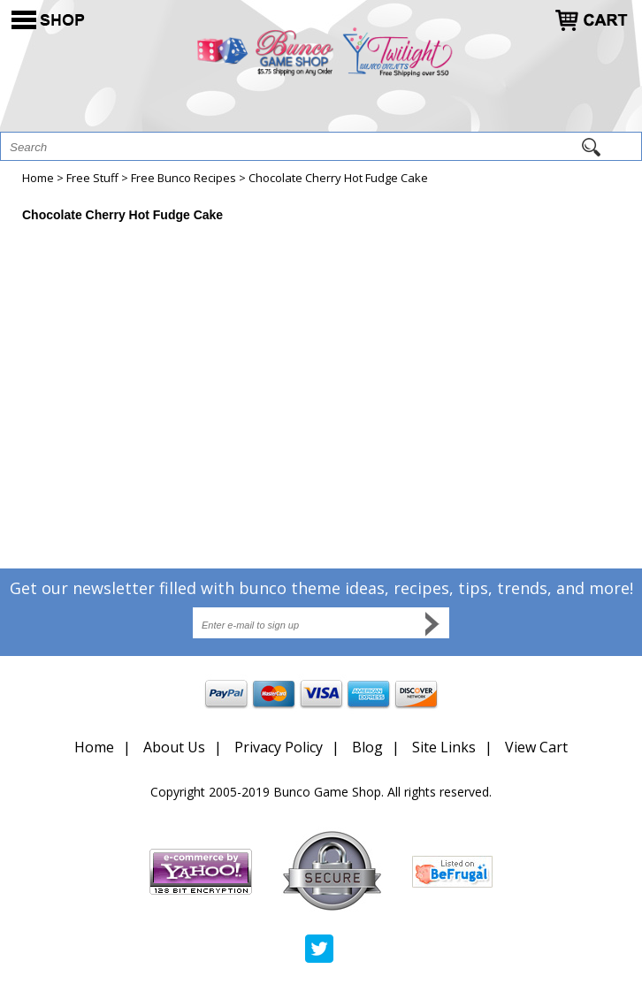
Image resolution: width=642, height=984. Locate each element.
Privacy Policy (278, 747)
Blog (367, 747)
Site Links (444, 747)
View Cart (536, 747)
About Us (174, 747)
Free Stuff (92, 178)
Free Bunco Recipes (183, 178)
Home (38, 178)
